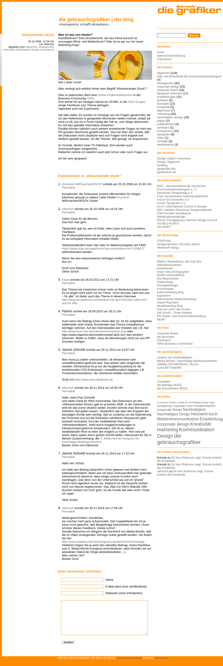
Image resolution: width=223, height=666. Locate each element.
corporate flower (167, 90)
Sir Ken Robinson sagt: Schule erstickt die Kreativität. (185, 472)
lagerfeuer (163, 110)
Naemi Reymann (168, 302)
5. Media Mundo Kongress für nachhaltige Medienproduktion (100, 440)
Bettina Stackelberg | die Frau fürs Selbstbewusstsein (179, 263)
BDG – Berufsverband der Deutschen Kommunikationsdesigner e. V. (181, 187)
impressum (164, 59)
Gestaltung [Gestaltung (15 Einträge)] (164, 406)
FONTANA (164, 240)
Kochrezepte (165, 288)
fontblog (162, 165)
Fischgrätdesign (167, 285)
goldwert (162, 100)
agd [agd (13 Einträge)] (212, 402)
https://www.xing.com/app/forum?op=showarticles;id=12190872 (103, 248)
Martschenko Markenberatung (176, 299)
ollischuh (67, 209)
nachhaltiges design (27, 49)
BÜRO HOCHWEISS (171, 275)
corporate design (168, 86)
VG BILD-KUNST (168, 223)
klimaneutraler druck (38, 35)
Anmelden (163, 381)
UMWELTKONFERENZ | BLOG (177, 364)
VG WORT (164, 227)
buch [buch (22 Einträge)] (213, 414)
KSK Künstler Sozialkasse (174, 213)
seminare (163, 127)
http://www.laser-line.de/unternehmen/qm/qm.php (94, 331)
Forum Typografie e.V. (171, 203)
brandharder (165, 268)
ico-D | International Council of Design (181, 206)
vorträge (162, 141)
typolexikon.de (166, 172)
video (160, 137)
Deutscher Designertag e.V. (175, 192)
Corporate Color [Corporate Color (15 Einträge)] (182, 406)
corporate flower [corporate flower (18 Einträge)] (169, 409)
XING (90, 98)
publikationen (165, 124)
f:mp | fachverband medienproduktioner (182, 196)
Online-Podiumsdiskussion (115, 95)
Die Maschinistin (167, 278)
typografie (163, 134)
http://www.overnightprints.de (94, 379)
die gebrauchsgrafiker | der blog (96, 19)
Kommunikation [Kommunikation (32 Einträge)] (196, 429)
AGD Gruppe (136, 101)
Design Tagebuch (168, 162)
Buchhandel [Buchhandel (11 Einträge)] (162, 402)
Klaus (65, 279)
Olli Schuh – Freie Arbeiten (174, 312)
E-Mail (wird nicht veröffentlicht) (126, 586)
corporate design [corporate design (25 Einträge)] (173, 424)
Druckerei (123, 197)
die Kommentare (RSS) (172, 388)
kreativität (163, 107)
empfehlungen (166, 96)
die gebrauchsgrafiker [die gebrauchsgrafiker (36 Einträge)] (179, 439)
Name (110, 579)
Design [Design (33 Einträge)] (165, 436)
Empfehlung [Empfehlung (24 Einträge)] (211, 418)
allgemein (31, 46)
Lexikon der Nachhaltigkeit (174, 357)
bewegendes (45, 46)
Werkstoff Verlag (168, 247)
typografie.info (166, 168)
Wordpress (161, 664)
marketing (8, 49)
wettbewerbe (165, 144)
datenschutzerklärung (171, 55)
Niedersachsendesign (171, 216)
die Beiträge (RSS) (169, 385)
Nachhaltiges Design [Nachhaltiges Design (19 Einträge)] (173, 414)
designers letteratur (169, 93)
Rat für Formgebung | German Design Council (187, 220)
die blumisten (165, 336)
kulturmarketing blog (170, 292)
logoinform (164, 295)
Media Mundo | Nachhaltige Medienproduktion (187, 361)
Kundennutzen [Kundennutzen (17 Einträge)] (204, 406)
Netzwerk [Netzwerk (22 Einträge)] (199, 414)
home (160, 52)
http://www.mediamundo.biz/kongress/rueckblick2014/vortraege (103, 541)
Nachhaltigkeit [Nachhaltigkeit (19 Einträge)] (194, 409)
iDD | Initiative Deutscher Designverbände (184, 210)
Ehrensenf (163, 340)
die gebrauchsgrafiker (129, 664)
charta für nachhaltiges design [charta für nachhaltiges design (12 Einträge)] (193, 402)
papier (161, 120)
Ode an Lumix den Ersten (173, 309)
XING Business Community (175, 343)
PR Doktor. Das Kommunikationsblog (181, 316)
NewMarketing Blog (169, 306)
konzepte (163, 103)
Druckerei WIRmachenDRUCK (82, 184)
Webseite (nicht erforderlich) (124, 593)
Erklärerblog (165, 282)
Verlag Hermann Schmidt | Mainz (178, 244)
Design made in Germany (173, 158)
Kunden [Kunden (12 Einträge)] (173, 402)
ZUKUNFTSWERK (169, 367)
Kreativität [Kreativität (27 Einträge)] (200, 423)
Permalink (68, 187)
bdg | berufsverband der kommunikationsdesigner (189, 76)
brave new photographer (173, 271)
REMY (161, 319)
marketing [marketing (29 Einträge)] (167, 429)
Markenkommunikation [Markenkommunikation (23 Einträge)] (178, 418)
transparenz (47, 49)
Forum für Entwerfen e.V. (173, 199)
